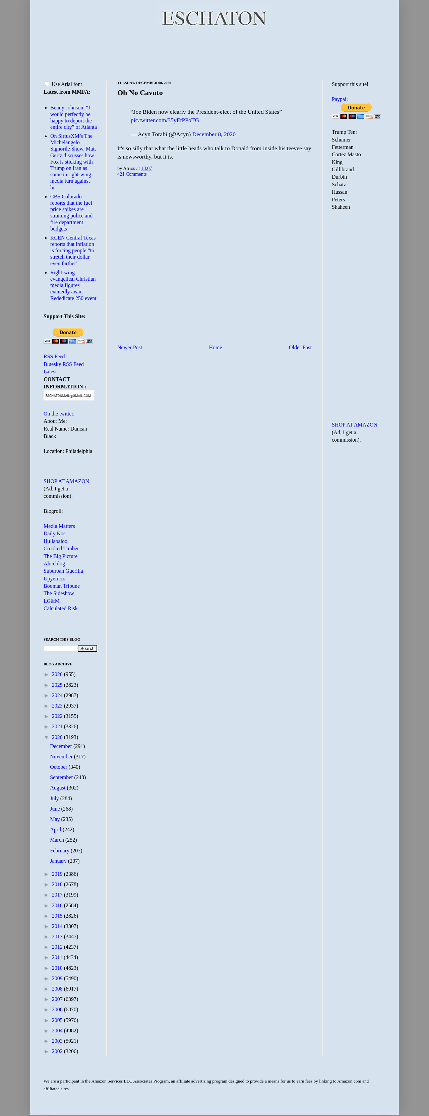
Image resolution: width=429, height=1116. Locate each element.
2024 (58, 695)
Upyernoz (54, 578)
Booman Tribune (62, 586)
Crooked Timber (61, 548)
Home (215, 347)
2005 (58, 1020)
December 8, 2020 (214, 134)
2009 (58, 978)
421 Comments (132, 174)
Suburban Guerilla (63, 571)
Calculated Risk (61, 608)
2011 (58, 957)
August (58, 787)
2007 (58, 999)
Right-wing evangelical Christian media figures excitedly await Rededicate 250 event (73, 285)
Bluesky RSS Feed (64, 364)
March (57, 840)
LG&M (52, 601)
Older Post (300, 347)
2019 (58, 874)
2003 (58, 1041)
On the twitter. (59, 413)
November (62, 756)
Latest (50, 371)
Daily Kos (54, 533)
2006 (58, 1009)
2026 (58, 674)
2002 (58, 1051)
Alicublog (54, 563)
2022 (58, 716)
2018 (58, 884)
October (59, 767)
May (55, 819)
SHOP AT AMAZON (66, 481)
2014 (58, 926)
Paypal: (340, 99)
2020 (58, 737)
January (59, 861)
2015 (58, 916)
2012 (58, 947)
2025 (58, 685)
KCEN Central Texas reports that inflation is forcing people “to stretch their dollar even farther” (73, 250)
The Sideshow (59, 593)
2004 (58, 1030)
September (62, 777)
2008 (58, 989)
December (61, 746)
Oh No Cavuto (140, 92)
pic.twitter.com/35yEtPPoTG (165, 120)
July (55, 798)
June (55, 809)
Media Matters (59, 526)
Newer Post (129, 347)
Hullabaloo (55, 541)
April (56, 829)
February (60, 850)
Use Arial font (63, 84)
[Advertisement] (214, 53)
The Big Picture (60, 556)
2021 (58, 726)
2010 (58, 968)
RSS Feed (54, 356)
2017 (58, 895)
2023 (58, 706)
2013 (58, 936)
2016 (58, 905)
